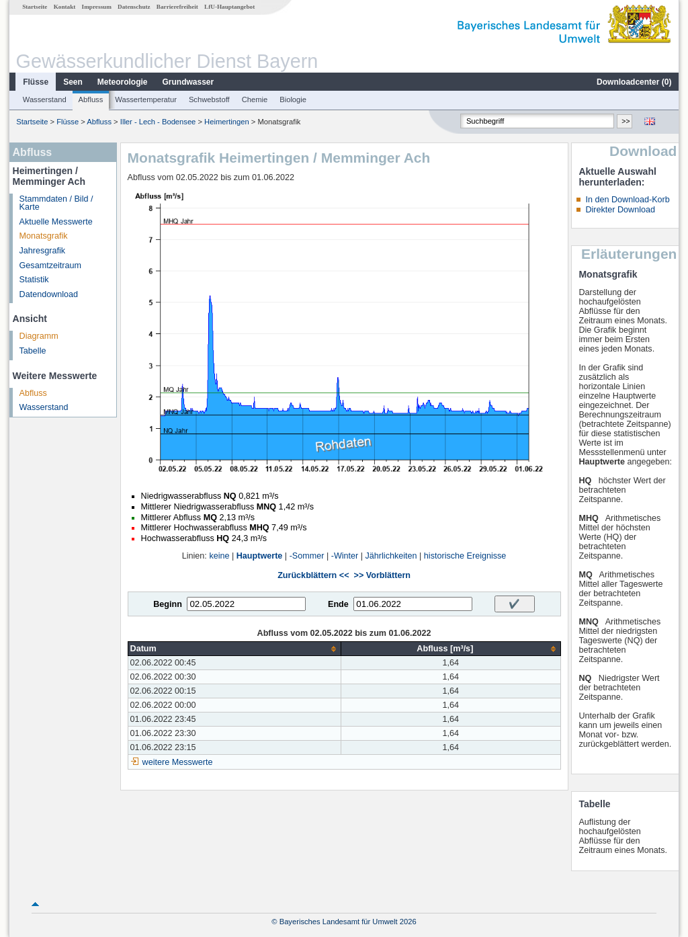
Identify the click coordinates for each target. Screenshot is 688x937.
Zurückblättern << (313, 575)
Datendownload (49, 294)
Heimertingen (226, 122)
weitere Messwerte (177, 762)
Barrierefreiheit (177, 6)
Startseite (34, 6)
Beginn (167, 604)
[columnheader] (234, 649)
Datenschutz (134, 6)
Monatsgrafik (43, 236)
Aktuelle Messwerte (56, 222)
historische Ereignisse (465, 556)
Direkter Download (620, 209)
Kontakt (65, 6)
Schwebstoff (209, 99)
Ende (338, 604)
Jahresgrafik (42, 250)
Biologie (293, 99)
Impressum (97, 6)
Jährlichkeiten (391, 556)
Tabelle (32, 351)
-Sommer (307, 556)
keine (219, 556)
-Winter (345, 556)
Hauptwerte (259, 556)
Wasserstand (45, 99)
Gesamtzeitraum (50, 265)
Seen (73, 82)
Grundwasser (188, 82)
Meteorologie (122, 82)
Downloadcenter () (634, 82)
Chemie (255, 99)
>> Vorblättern (382, 575)
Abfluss (91, 99)
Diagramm (38, 336)
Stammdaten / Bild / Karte (56, 203)
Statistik (34, 279)
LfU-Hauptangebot (229, 6)
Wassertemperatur (146, 99)
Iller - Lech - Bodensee (158, 122)
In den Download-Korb (627, 199)
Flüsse (35, 82)
